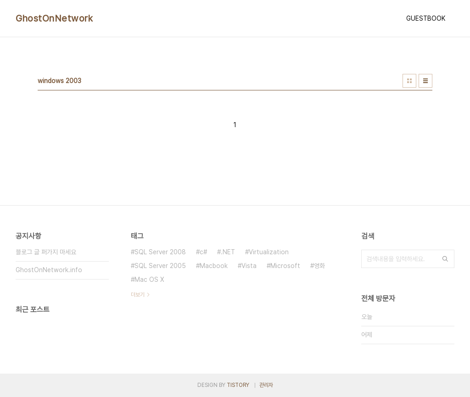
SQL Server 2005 (160, 265)
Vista (249, 265)
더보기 (138, 294)
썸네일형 (409, 81)
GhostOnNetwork (54, 18)
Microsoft (285, 265)
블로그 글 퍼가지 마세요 (46, 252)
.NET (228, 252)
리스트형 (425, 81)
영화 (319, 265)
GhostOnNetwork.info (49, 270)
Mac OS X (149, 279)
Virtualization (269, 252)
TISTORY (238, 385)
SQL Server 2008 (160, 252)
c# (203, 252)
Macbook (214, 265)
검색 (445, 259)
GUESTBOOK (425, 18)
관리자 (266, 385)
